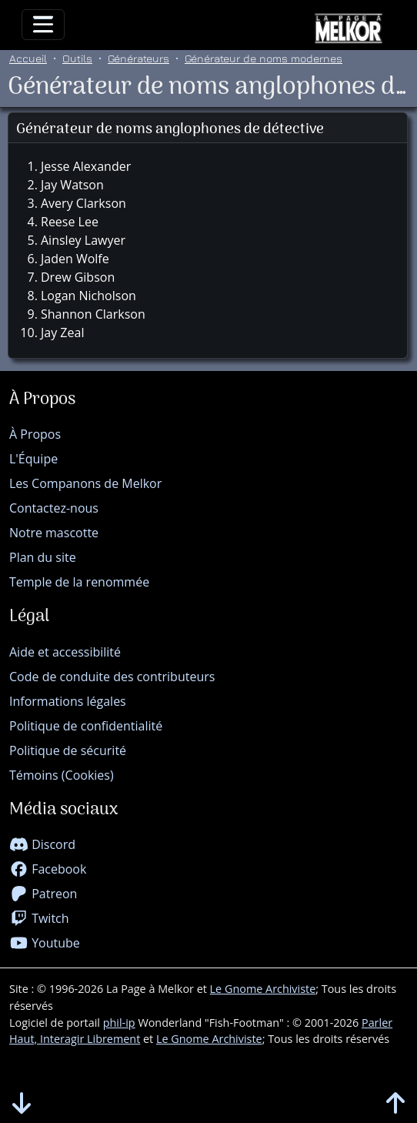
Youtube (44, 942)
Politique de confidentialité (85, 725)
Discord (42, 844)
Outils (77, 58)
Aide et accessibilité (65, 651)
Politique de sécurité (67, 750)
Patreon (43, 893)
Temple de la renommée (79, 581)
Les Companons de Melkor (85, 483)
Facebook (47, 869)
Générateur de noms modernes (263, 58)
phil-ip (119, 1022)
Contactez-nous (53, 508)
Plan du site (42, 557)
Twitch (39, 918)
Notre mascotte (53, 532)
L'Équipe (33, 458)
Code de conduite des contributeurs (112, 676)
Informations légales (67, 701)
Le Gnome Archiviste (263, 988)
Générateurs (138, 58)
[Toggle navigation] (43, 24)
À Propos (35, 434)
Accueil (28, 58)
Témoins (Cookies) (61, 775)
